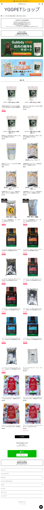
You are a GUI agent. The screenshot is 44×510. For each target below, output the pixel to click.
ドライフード (3, 470)
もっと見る (22, 436)
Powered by (22, 503)
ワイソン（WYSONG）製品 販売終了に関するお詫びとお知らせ (13, 15)
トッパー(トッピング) (5, 473)
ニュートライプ (4, 495)
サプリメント (3, 477)
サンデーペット (4, 492)
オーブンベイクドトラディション (7, 481)
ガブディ (2, 484)
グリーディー (3, 488)
